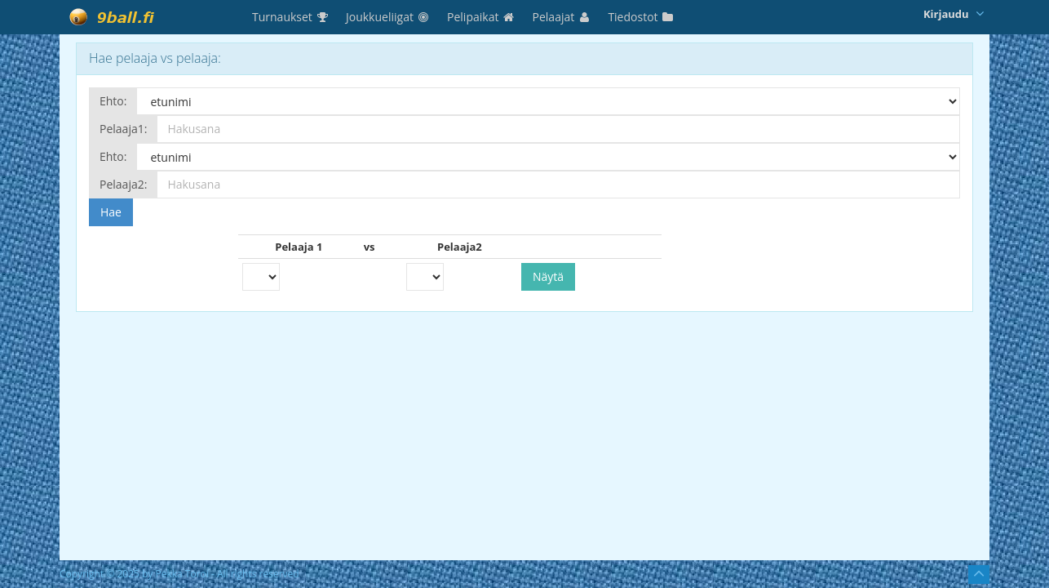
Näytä (548, 276)
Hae (111, 212)
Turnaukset (291, 16)
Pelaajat (562, 16)
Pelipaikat (481, 16)
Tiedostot (641, 16)
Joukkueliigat (388, 16)
